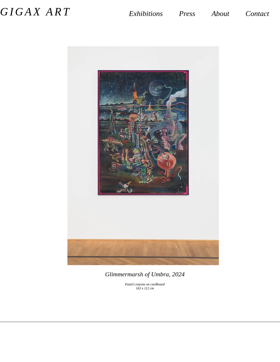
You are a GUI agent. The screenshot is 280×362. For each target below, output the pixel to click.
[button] (220, 11)
